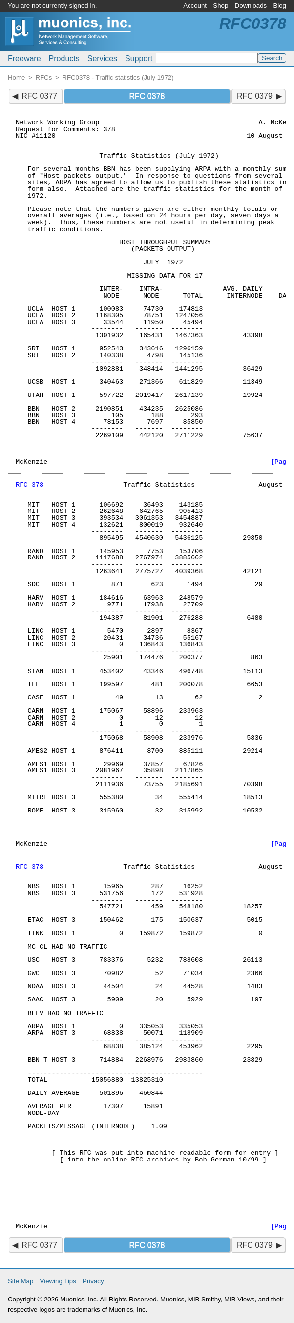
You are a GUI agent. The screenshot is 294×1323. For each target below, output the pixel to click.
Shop (220, 5)
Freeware (24, 58)
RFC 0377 (39, 96)
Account (195, 5)
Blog (279, 5)
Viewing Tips (58, 1281)
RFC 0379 (255, 96)
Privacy (93, 1281)
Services (102, 58)
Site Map (20, 1281)
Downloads (251, 5)
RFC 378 (29, 484)
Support (138, 58)
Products (64, 58)
